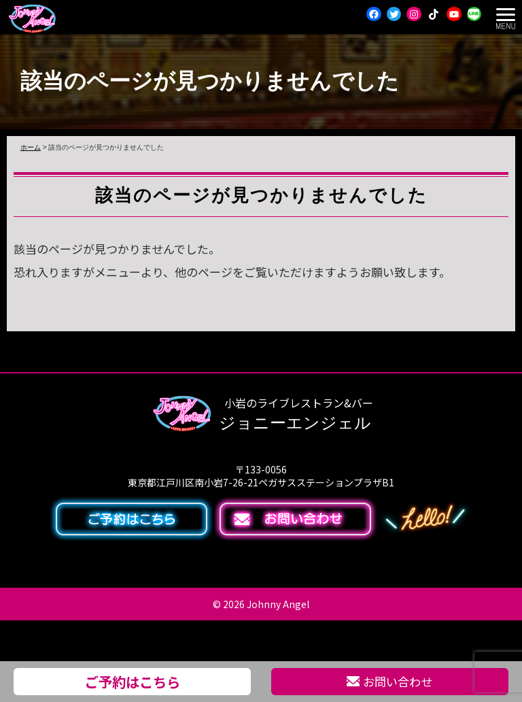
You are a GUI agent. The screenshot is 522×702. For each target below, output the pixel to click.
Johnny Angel (278, 604)
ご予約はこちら (132, 681)
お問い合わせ (389, 681)
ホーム (30, 147)
